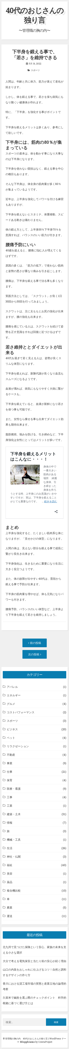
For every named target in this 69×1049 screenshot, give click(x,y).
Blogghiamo (27, 1041)
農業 (9, 907)
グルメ (11, 704)
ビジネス (12, 729)
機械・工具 (14, 839)
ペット (11, 738)
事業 (9, 763)
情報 (9, 822)
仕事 (9, 771)
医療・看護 (14, 788)
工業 (9, 805)
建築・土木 (14, 814)
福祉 (9, 865)
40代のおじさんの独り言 (34, 15)
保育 (9, 780)
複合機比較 (14, 890)
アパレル (12, 687)
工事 (9, 797)
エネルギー (14, 695)
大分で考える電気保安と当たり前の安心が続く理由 (34, 961)
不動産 (11, 754)
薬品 (9, 882)
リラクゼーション (18, 746)
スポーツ (35, 70)
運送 (9, 916)
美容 (9, 873)
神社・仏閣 (14, 856)
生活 (9, 848)
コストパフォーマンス (20, 712)
